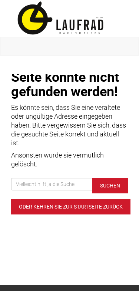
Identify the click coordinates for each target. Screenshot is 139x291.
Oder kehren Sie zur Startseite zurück (71, 207)
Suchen (110, 186)
